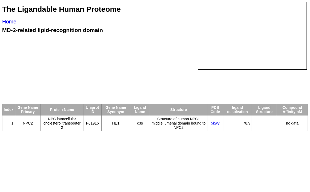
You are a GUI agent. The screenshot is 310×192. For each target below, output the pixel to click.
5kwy (215, 123)
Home (9, 22)
